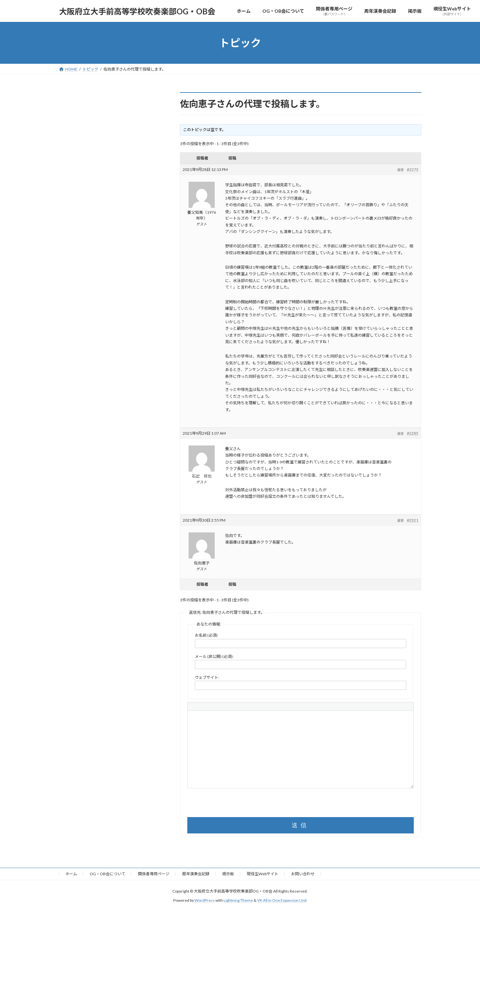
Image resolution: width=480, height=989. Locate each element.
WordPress (204, 900)
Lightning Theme (238, 900)
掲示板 (228, 873)
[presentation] (236, 804)
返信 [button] (400, 170)
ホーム (71, 873)
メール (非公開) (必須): (214, 656)
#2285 (412, 433)
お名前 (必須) (206, 635)
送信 (300, 825)
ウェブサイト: (207, 677)
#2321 (412, 520)
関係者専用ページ (153, 873)
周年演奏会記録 (195, 873)
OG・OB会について (107, 873)
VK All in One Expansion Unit (282, 900)
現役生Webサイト (262, 873)
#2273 (412, 169)
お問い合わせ (303, 873)
